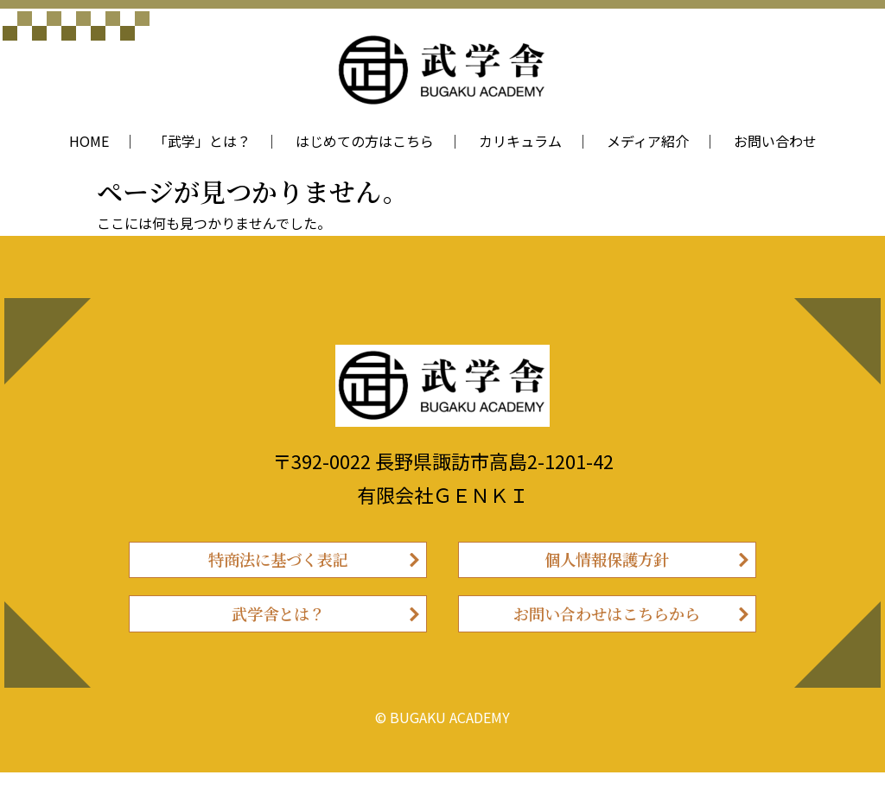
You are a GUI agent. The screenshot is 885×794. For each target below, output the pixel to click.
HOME (89, 140)
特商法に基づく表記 (278, 564)
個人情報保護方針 (607, 564)
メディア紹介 (648, 140)
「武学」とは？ (202, 140)
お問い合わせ (775, 140)
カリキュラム (520, 140)
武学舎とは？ (278, 629)
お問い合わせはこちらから (607, 629)
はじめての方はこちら (365, 140)
